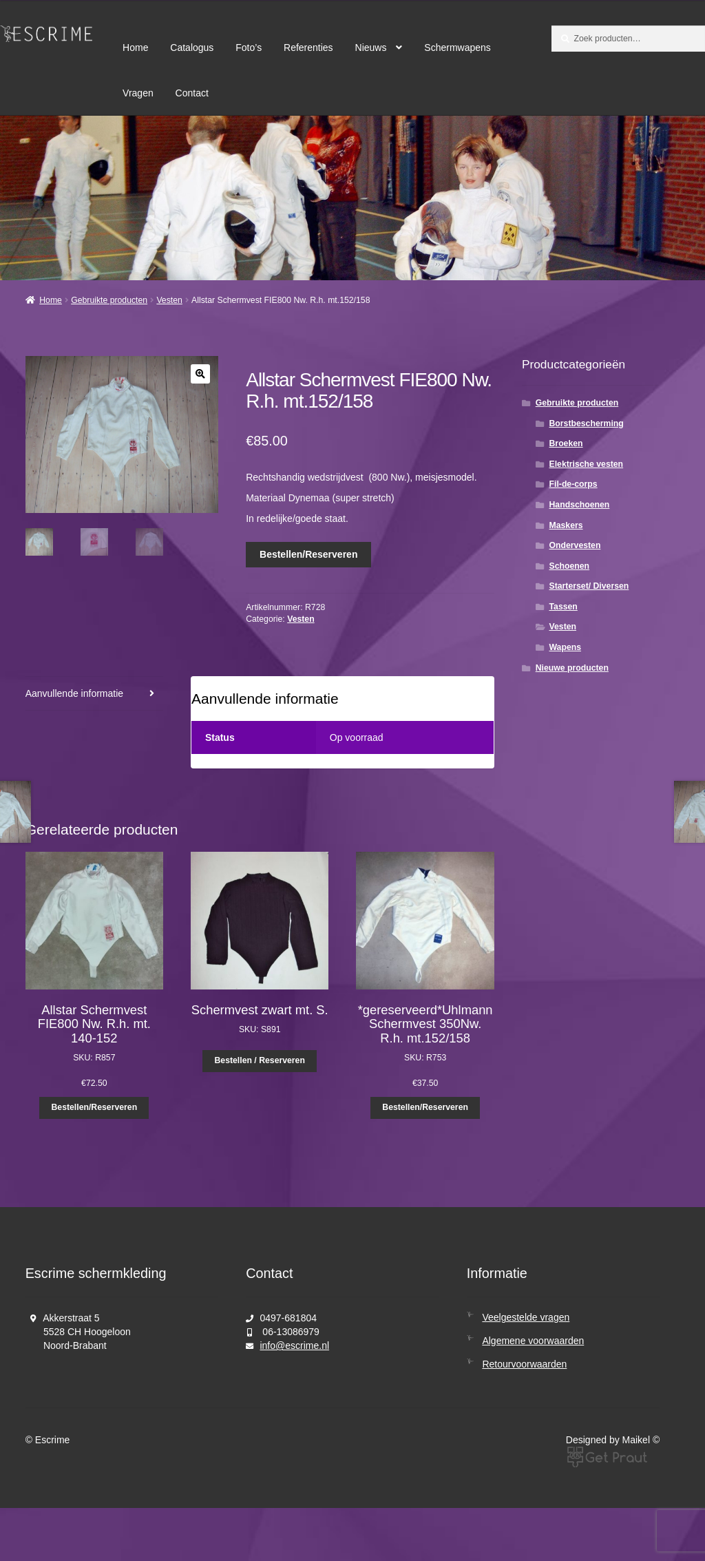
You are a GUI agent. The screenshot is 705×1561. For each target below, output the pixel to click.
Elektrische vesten (586, 464)
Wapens (565, 647)
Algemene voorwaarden (533, 1340)
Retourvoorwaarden (524, 1364)
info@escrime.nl (294, 1345)
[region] (352, 198)
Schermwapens (457, 47)
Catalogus (191, 47)
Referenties (308, 47)
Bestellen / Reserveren (260, 1060)
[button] (200, 374)
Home (135, 47)
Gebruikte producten (109, 300)
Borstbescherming (586, 423)
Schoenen (569, 566)
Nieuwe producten (572, 668)
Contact (192, 92)
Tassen (563, 606)
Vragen (138, 92)
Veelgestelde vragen (525, 1317)
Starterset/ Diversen (589, 586)
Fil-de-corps (573, 484)
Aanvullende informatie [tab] (74, 693)
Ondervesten (575, 545)
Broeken (566, 443)
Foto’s (248, 47)
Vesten (169, 300)
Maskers (566, 525)
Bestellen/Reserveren (308, 554)
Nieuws (371, 47)
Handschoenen (579, 505)
